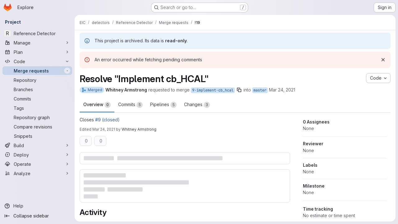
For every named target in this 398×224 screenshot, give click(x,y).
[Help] (37, 206)
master (259, 90)
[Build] (37, 145)
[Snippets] (37, 136)
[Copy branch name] (239, 90)
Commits (130, 105)
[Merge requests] (37, 70)
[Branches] (37, 89)
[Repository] (37, 80)
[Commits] (37, 98)
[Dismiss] (383, 59)
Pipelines (163, 105)
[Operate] (37, 164)
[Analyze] (37, 173)
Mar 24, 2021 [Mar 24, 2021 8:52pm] (103, 129)
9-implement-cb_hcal (213, 90)
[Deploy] (37, 154)
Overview (97, 105)
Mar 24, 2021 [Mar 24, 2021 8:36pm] (282, 89)
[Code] (37, 61)
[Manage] (37, 42)
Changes (197, 105)
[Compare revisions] (37, 126)
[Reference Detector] (37, 33)
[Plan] (37, 52)
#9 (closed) (107, 119)
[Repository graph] (37, 117)
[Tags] (37, 108)
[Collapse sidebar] (37, 216)
